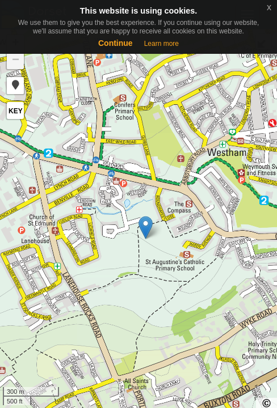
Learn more (161, 44)
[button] (15, 85)
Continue (115, 43)
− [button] (15, 60)
